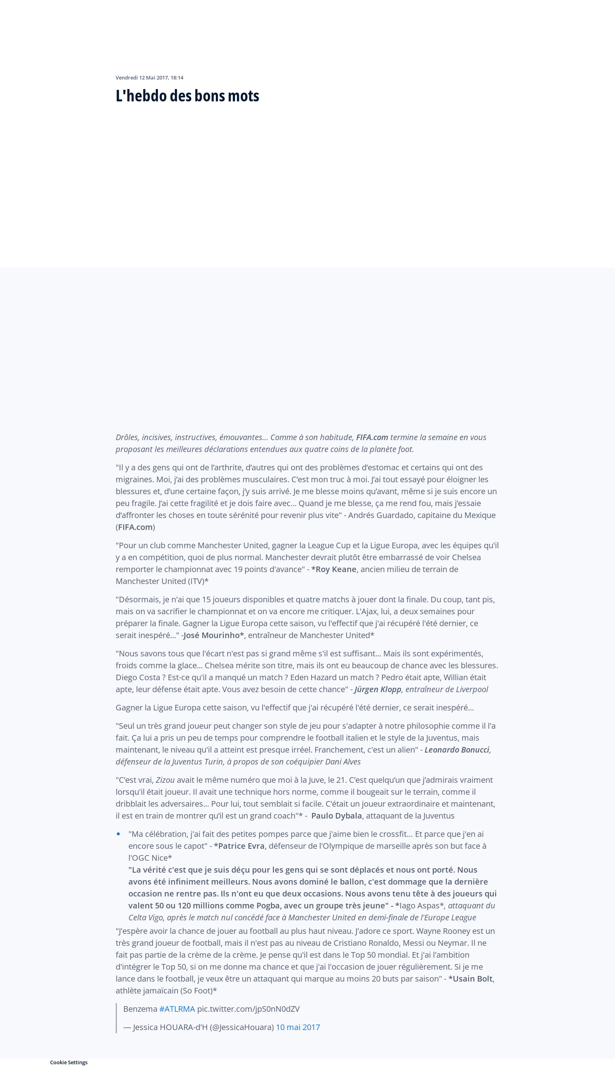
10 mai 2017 (298, 1027)
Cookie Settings (68, 1062)
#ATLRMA (177, 1008)
